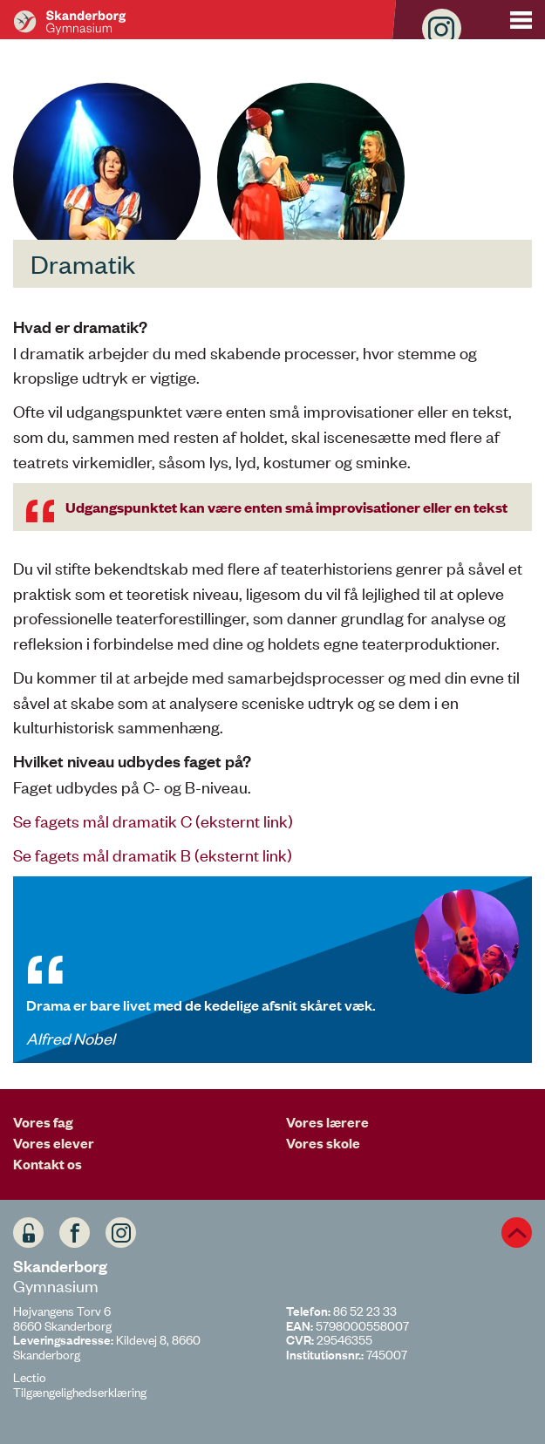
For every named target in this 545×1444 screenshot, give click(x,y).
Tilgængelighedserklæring (79, 1391)
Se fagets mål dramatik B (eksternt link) (152, 854)
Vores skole (323, 1142)
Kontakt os (47, 1163)
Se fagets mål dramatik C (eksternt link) (153, 820)
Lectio (29, 1376)
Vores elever (53, 1142)
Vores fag (43, 1121)
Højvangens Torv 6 (62, 1310)
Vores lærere (327, 1121)
